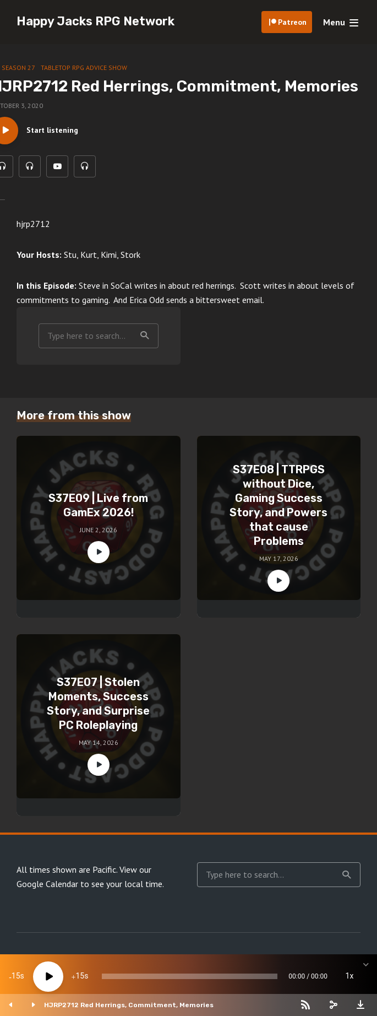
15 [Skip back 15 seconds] (16, 976)
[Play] (48, 976)
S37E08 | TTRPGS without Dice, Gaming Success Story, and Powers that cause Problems (278, 505)
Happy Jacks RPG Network (95, 21)
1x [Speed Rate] (350, 976)
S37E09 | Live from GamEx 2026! (98, 505)
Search (144, 335)
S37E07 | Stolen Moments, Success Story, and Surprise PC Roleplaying (98, 703)
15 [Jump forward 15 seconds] (79, 976)
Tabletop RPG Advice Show (84, 67)
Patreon (292, 22)
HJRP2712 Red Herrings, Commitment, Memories (129, 1005)
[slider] (189, 976)
